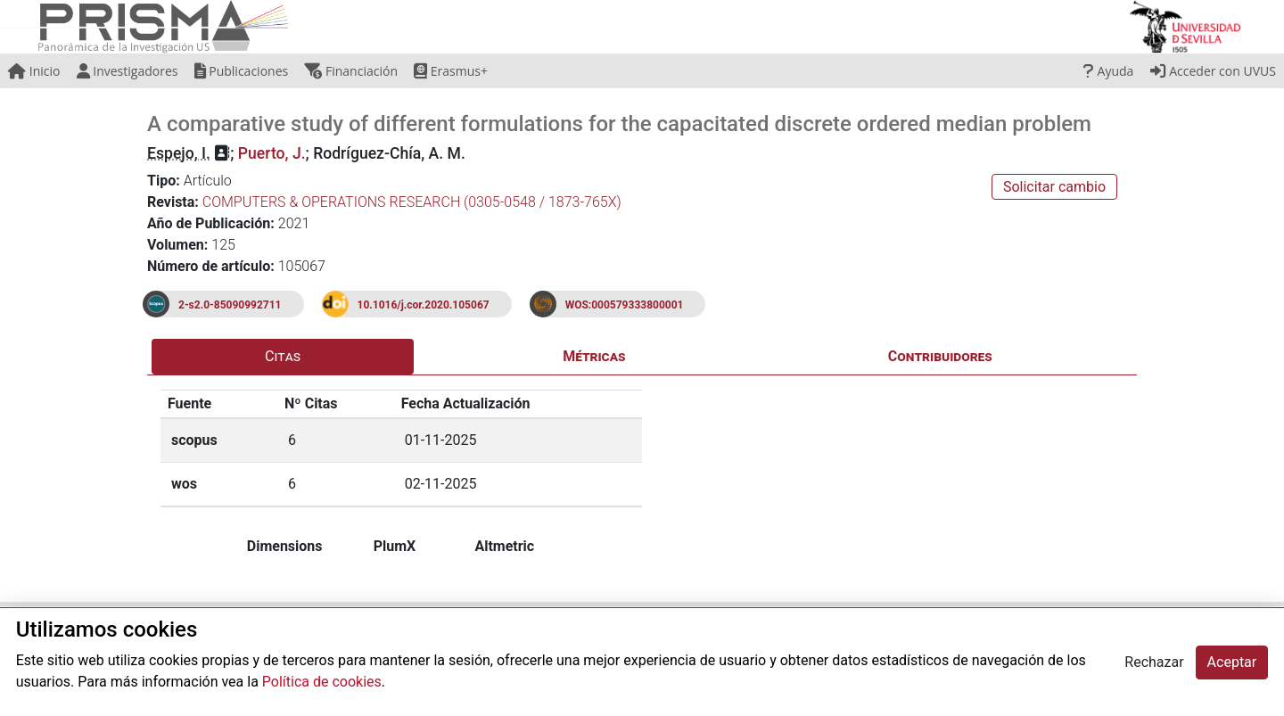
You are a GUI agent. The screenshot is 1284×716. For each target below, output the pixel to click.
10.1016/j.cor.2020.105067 (424, 305)
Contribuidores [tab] (940, 356)
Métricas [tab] (594, 356)
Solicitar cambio (1054, 186)
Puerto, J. (272, 153)
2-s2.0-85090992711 (230, 305)
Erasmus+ (451, 70)
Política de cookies (322, 681)
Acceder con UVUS (1213, 70)
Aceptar (1232, 662)
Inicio (34, 70)
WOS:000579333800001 (624, 305)
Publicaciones (241, 70)
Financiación (351, 70)
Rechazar (1153, 662)
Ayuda (1108, 70)
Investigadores (127, 70)
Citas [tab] (282, 356)
